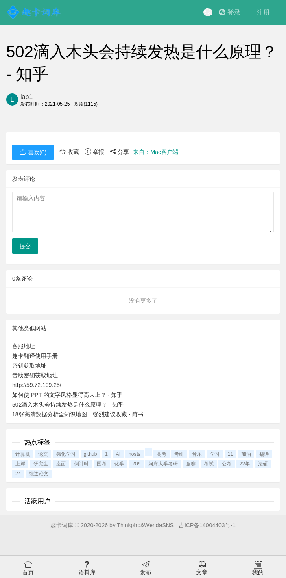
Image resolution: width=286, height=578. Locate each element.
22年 (245, 464)
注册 (263, 12)
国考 (102, 464)
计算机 (22, 454)
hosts (134, 454)
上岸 (20, 464)
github (90, 454)
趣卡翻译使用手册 (35, 356)
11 (230, 454)
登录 (229, 12)
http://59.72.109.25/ (36, 385)
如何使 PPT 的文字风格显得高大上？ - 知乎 (67, 395)
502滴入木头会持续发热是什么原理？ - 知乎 (68, 404)
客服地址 (23, 346)
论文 (43, 454)
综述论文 (38, 473)
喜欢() (33, 152)
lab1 (26, 96)
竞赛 (191, 464)
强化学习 (66, 454)
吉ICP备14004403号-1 (207, 525)
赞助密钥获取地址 (35, 375)
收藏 (69, 152)
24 (18, 473)
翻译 (264, 454)
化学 (119, 464)
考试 (209, 464)
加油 (246, 454)
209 (136, 464)
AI (118, 454)
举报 (94, 152)
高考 (161, 454)
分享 (119, 152)
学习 (215, 454)
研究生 (40, 464)
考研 (179, 454)
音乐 (197, 454)
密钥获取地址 (29, 365)
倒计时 (81, 464)
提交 (25, 246)
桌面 (61, 464)
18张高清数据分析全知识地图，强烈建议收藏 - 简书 (77, 414)
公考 (226, 464)
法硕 (263, 464)
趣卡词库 (61, 525)
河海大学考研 (163, 464)
